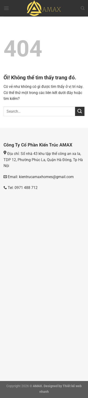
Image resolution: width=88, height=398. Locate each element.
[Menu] (6, 8)
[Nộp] (79, 111)
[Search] (82, 8)
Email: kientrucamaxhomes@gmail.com (40, 177)
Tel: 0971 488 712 (21, 187)
